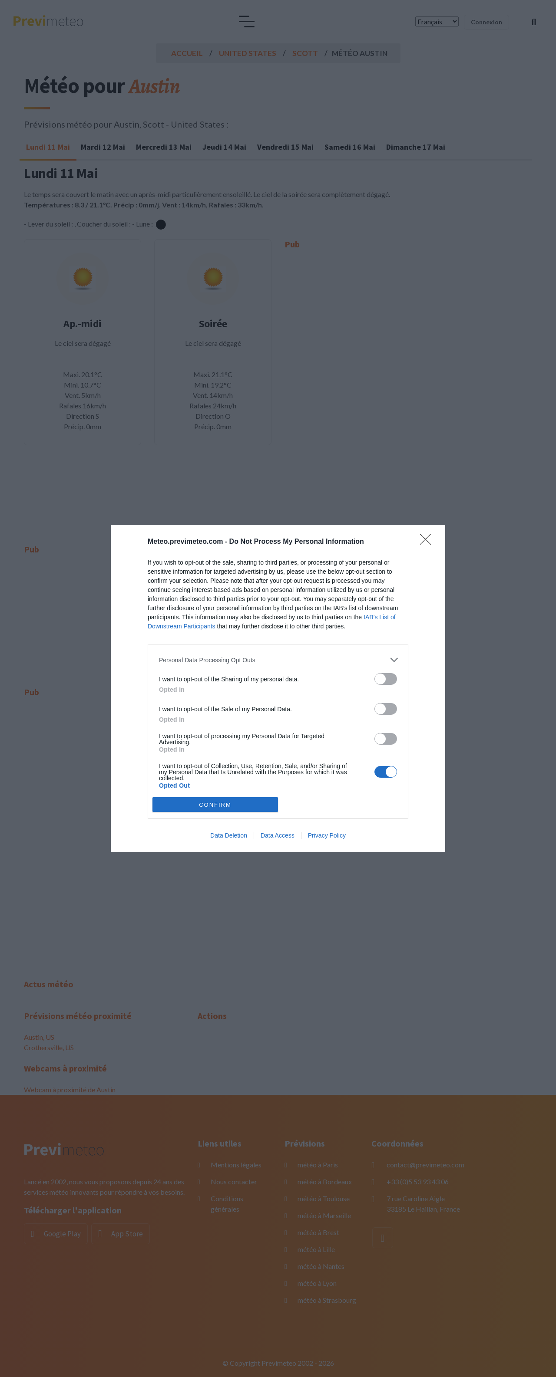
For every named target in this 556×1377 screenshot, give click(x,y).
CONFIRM (215, 804)
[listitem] (278, 659)
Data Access (278, 835)
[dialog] (278, 688)
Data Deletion (228, 835)
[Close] (428, 542)
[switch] (385, 679)
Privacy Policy (327, 835)
